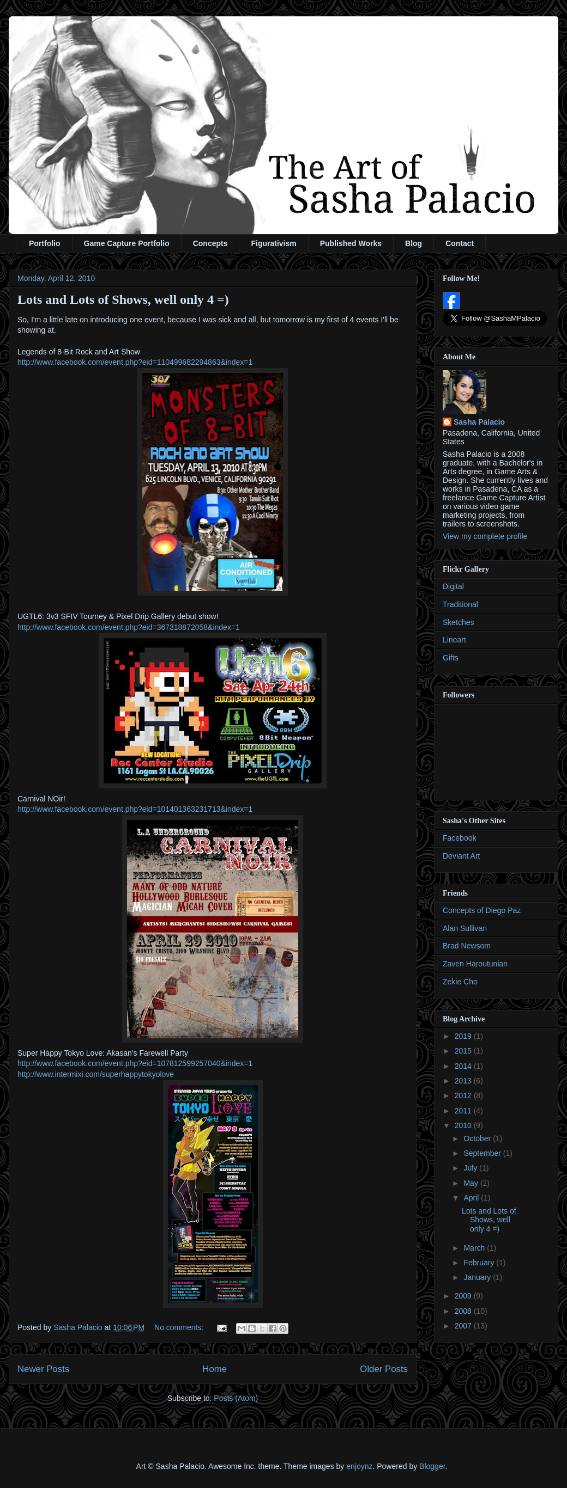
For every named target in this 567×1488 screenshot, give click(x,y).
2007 (464, 1325)
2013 (464, 1080)
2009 (464, 1295)
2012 (464, 1095)
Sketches (458, 622)
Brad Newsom (467, 945)
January (478, 1277)
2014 (464, 1066)
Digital (453, 586)
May (471, 1183)
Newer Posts (43, 1369)
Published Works (351, 243)
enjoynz (359, 1466)
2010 (464, 1125)
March (475, 1248)
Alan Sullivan (465, 928)
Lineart (454, 639)
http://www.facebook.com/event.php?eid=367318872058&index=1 (128, 627)
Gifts (451, 657)
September (483, 1153)
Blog (413, 243)
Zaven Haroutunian (475, 963)
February (479, 1262)
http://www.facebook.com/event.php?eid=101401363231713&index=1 (134, 809)
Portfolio (45, 243)
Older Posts (384, 1369)
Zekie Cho (460, 981)
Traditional (460, 604)
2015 (464, 1050)
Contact (459, 243)
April (472, 1197)
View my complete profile (485, 536)
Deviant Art (461, 856)
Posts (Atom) (236, 1398)
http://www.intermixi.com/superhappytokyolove (95, 1074)
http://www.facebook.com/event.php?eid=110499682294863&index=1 (134, 362)
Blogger (432, 1466)
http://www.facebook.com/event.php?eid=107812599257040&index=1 (134, 1063)
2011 (464, 1110)
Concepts (210, 243)
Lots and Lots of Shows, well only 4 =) (123, 299)
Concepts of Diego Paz (482, 910)
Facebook (459, 838)
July (471, 1168)
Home (214, 1369)
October (478, 1138)
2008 (464, 1311)
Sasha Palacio (479, 422)
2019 (464, 1036)
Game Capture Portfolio (127, 243)
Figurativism (273, 243)
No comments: (180, 1327)
